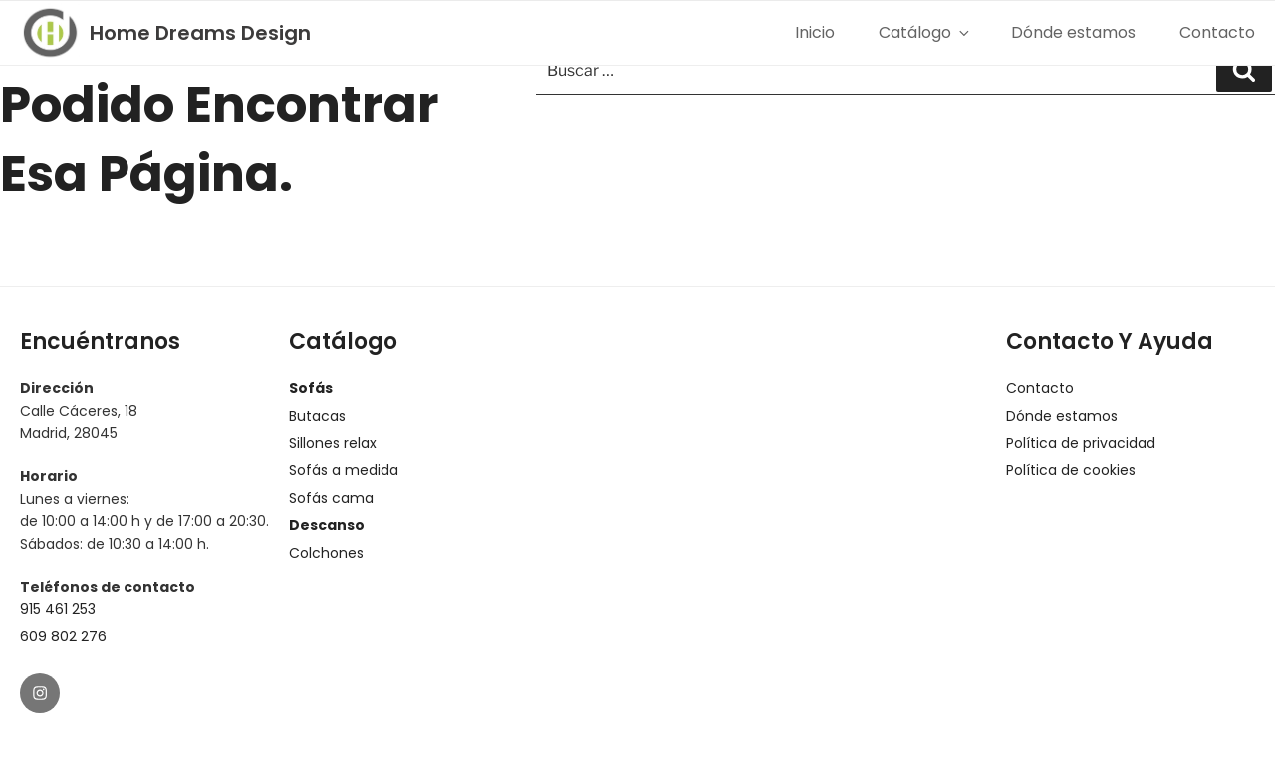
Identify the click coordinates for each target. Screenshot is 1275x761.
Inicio (815, 32)
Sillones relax (333, 443)
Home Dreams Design (200, 33)
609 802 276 (63, 636)
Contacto (1217, 32)
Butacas (317, 416)
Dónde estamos (1073, 32)
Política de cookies (1071, 470)
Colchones (326, 553)
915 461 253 (58, 609)
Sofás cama (331, 498)
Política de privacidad (1080, 443)
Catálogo (923, 32)
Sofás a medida (343, 470)
